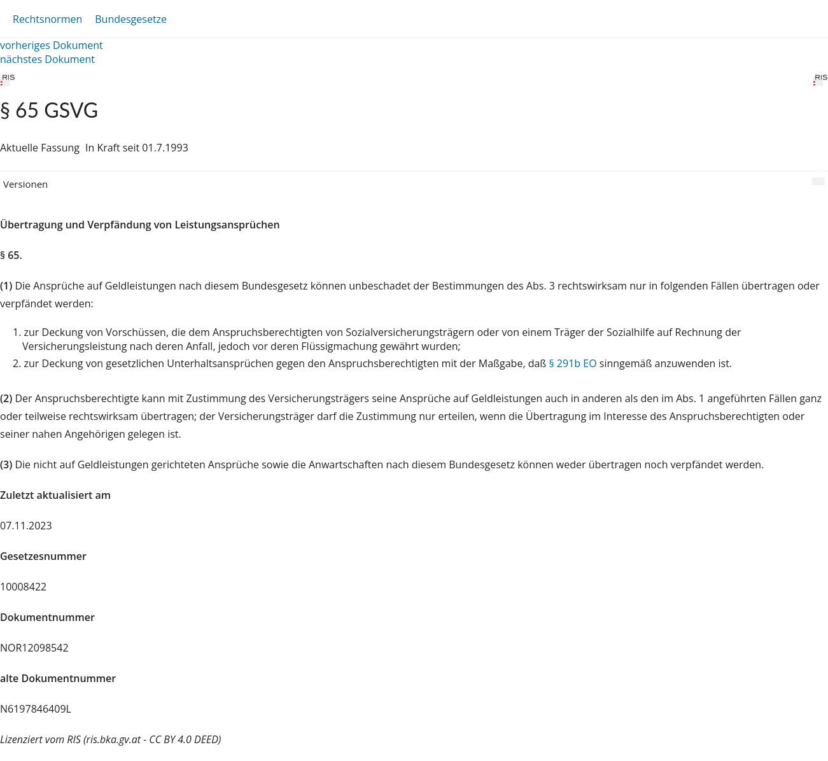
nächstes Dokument (47, 59)
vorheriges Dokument (51, 45)
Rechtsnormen (47, 19)
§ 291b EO (572, 363)
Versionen (25, 184)
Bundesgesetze (131, 19)
